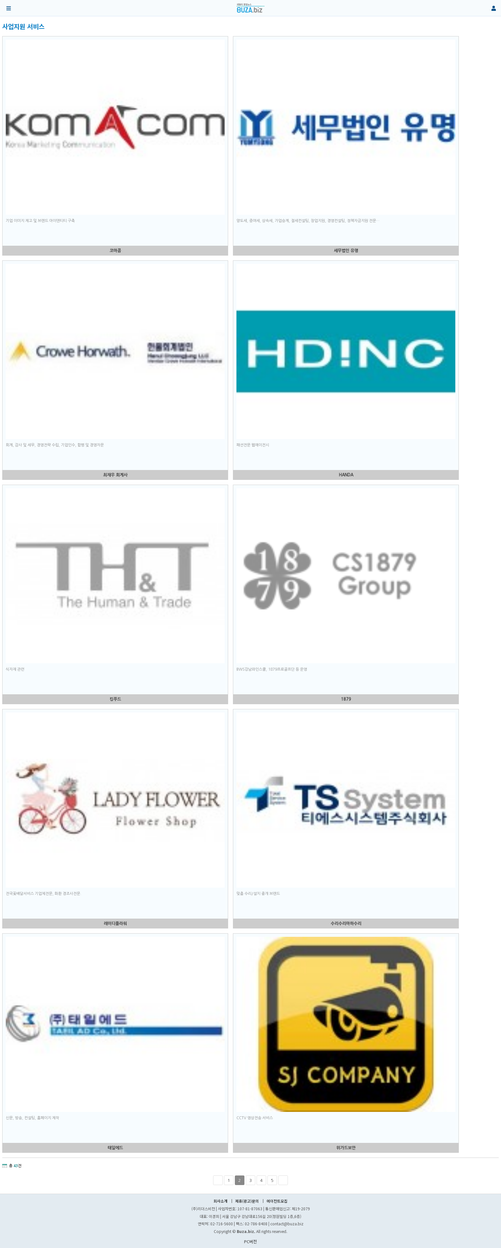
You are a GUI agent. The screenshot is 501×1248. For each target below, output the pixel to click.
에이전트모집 (277, 1201)
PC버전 (250, 1241)
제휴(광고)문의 (247, 1201)
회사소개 (220, 1201)
